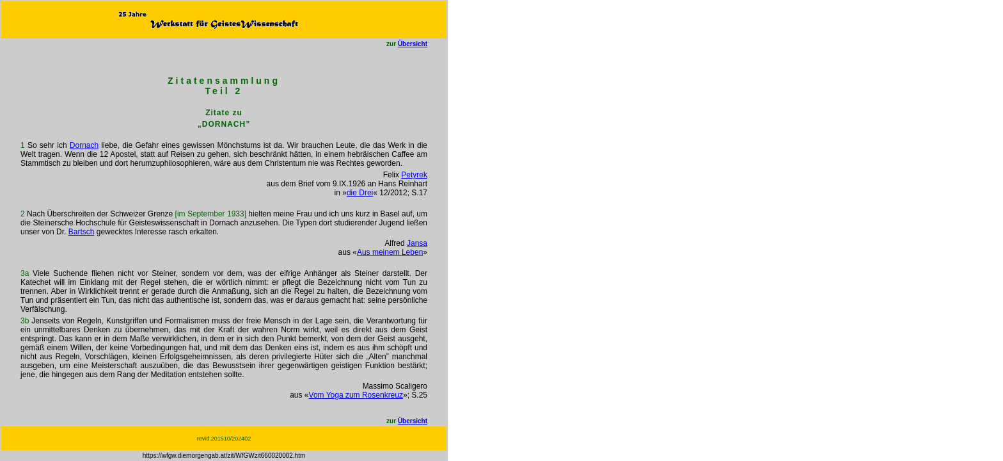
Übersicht (412, 43)
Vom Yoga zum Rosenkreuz (356, 395)
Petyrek (414, 174)
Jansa (417, 243)
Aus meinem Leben (390, 252)
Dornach (84, 145)
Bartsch (81, 231)
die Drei (360, 192)
